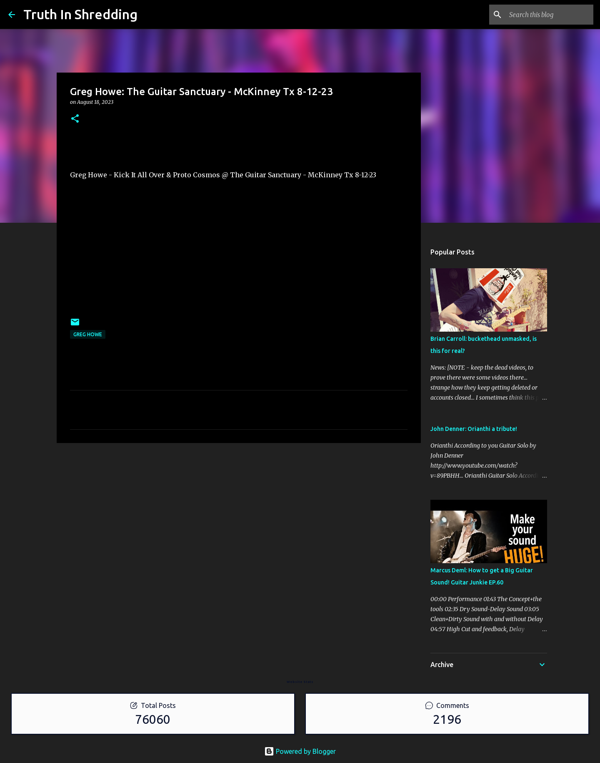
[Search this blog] (549, 15)
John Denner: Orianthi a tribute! (473, 429)
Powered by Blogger (300, 751)
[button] (75, 119)
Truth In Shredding (80, 14)
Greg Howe (87, 334)
